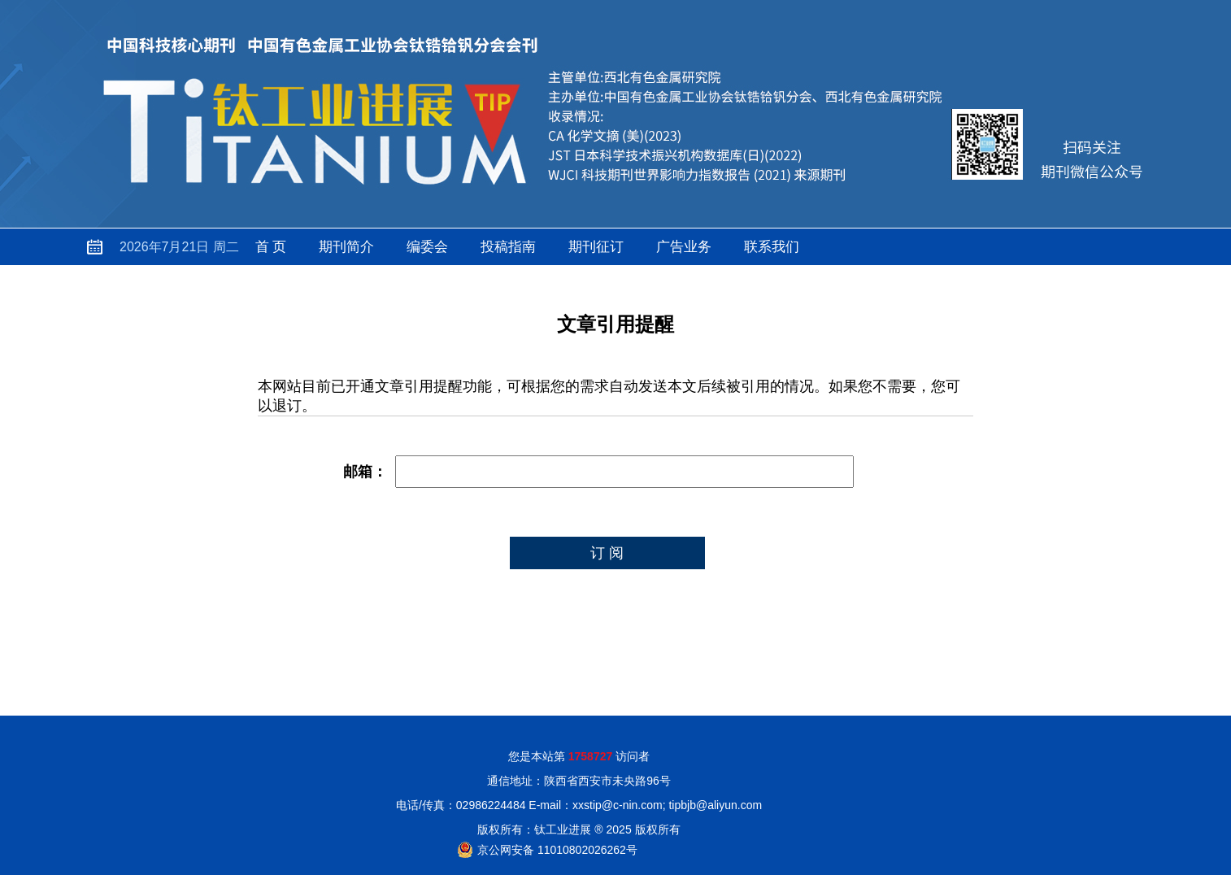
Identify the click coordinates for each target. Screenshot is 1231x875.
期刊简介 (346, 247)
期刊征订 (596, 247)
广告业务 (683, 247)
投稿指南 (508, 247)
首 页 (271, 247)
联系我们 (771, 247)
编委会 (427, 247)
